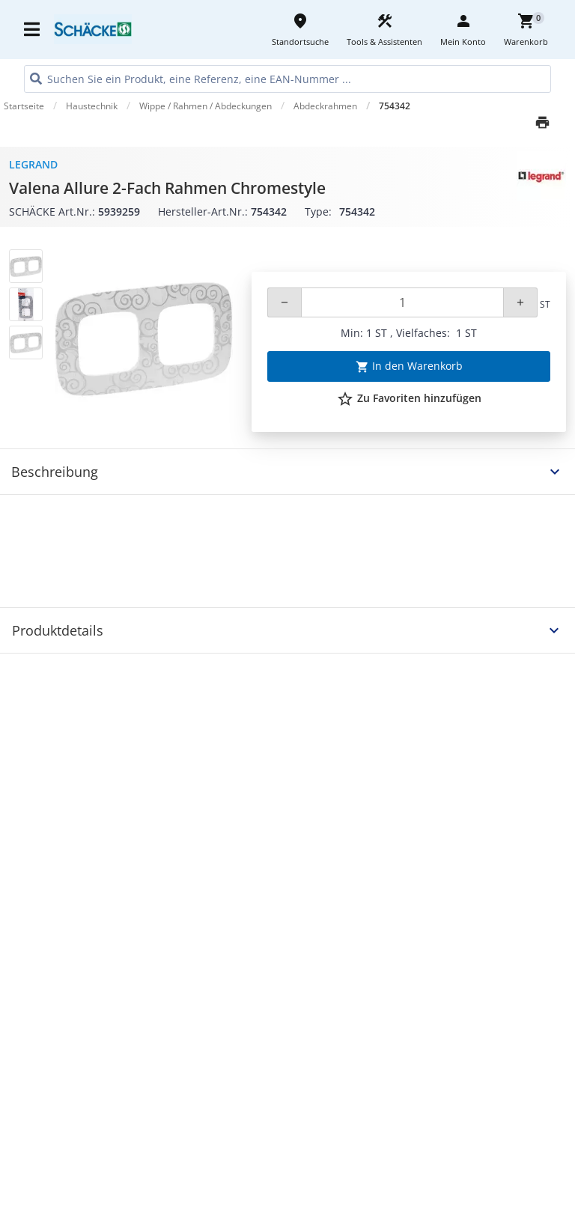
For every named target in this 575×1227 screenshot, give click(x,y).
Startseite (24, 106)
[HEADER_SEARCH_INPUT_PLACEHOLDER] (287, 79)
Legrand (33, 164)
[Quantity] (402, 302)
